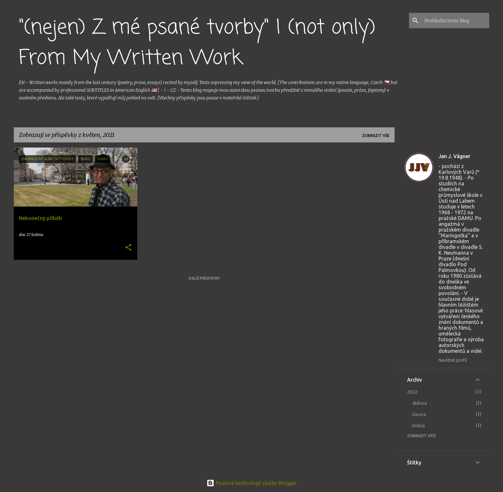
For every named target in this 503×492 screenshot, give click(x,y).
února (419, 414)
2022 (412, 392)
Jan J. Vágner (454, 156)
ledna (418, 425)
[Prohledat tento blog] (455, 20)
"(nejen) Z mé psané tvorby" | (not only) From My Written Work (197, 43)
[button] (128, 247)
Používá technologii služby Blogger (251, 483)
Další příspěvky (204, 278)
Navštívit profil (453, 360)
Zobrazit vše (375, 135)
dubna (419, 403)
